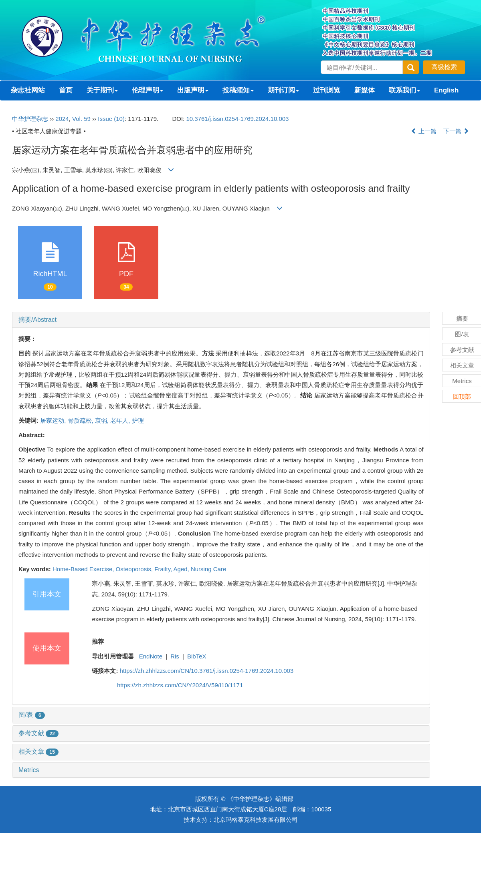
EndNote (150, 656)
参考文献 (38, 733)
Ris (174, 656)
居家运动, (53, 420)
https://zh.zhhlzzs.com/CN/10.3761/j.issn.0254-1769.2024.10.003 (207, 670)
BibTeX (196, 656)
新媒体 (364, 90)
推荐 (98, 641)
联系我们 (404, 90)
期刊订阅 (283, 90)
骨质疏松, (81, 420)
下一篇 (456, 131)
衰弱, (102, 420)
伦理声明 (147, 90)
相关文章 (38, 751)
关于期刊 (102, 90)
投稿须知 (238, 90)
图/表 (31, 714)
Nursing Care (208, 569)
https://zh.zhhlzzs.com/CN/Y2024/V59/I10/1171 (180, 685)
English (446, 90)
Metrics (28, 770)
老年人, (120, 420)
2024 (62, 118)
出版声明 (192, 90)
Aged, (182, 569)
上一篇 (424, 131)
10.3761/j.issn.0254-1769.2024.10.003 (237, 118)
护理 (138, 420)
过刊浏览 (326, 90)
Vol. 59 (81, 118)
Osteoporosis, (135, 569)
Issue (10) (111, 118)
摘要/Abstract (37, 319)
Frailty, (163, 569)
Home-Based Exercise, (84, 569)
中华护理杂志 (30, 118)
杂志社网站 (28, 90)
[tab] (221, 319)
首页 (66, 90)
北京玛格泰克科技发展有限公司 (256, 819)
